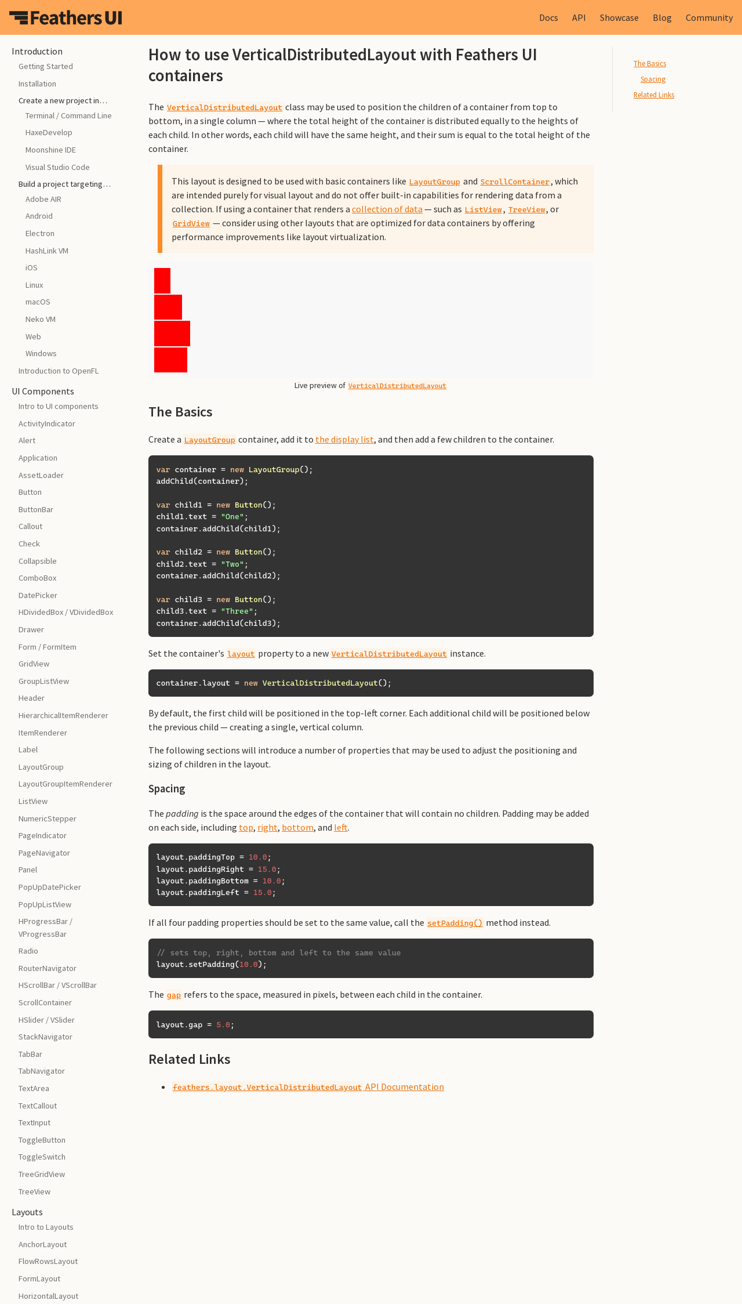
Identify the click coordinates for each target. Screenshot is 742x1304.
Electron (40, 233)
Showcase (619, 17)
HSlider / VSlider (47, 1020)
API (579, 17)
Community (709, 17)
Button (30, 492)
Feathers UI (65, 17)
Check (29, 543)
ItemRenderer (43, 732)
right (267, 827)
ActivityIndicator (47, 423)
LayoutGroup (41, 767)
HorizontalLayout (48, 1296)
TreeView (34, 1191)
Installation (37, 83)
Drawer (31, 629)
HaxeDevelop (49, 132)
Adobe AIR (43, 199)
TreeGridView (42, 1174)
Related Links (654, 94)
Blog (662, 17)
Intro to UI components (59, 406)
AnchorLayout (43, 1244)
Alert (27, 440)
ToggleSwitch (42, 1156)
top (246, 827)
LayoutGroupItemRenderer (65, 783)
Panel (28, 869)
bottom (298, 827)
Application (38, 457)
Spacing (653, 79)
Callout (30, 526)
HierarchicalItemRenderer (63, 715)
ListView (33, 801)
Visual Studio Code (58, 167)
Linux (34, 285)
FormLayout (39, 1278)
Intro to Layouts (46, 1227)
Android (39, 216)
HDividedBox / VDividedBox (66, 612)
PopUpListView (45, 904)
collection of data (387, 209)
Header (32, 698)
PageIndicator (43, 835)
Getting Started (46, 66)
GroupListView (44, 681)
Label (28, 749)
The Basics (650, 63)
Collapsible (38, 561)
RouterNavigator (48, 968)
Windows (41, 353)
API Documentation (308, 1086)
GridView (34, 663)
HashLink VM (47, 250)
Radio (28, 951)
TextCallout (38, 1105)
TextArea (34, 1088)
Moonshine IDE (51, 149)
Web (33, 336)
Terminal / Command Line (69, 115)
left (341, 827)
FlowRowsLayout (48, 1261)
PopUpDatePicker (50, 887)
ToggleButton (42, 1140)
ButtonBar (36, 509)
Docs (548, 17)
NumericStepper (48, 818)
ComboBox (37, 578)
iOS (32, 267)
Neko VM (41, 319)
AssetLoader (41, 475)
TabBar (30, 1054)
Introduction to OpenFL (59, 370)
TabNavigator (42, 1071)
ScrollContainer (45, 1002)
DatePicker (38, 595)
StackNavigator (45, 1036)
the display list (344, 439)
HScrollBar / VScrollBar (58, 985)
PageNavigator (44, 852)
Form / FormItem (48, 647)
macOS (38, 301)
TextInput (34, 1122)
